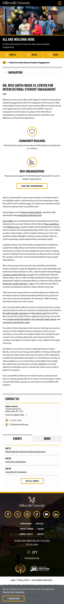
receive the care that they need (16, 322)
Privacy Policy (23, 580)
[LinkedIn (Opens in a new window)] (56, 514)
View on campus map (16, 415)
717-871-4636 (32, 544)
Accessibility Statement (42, 580)
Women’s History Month (31, 212)
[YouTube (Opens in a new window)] (46, 514)
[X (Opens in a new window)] (17, 514)
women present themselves (19, 319)
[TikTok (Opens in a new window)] (37, 514)
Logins (40, 529)
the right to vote (39, 313)
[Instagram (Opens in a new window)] (27, 514)
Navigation (15, 72)
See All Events (32, 481)
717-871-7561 (16, 420)
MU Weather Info (32, 558)
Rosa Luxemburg (51, 224)
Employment (26, 523)
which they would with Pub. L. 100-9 (18, 283)
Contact (40, 534)
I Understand (13, 598)
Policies (39, 523)
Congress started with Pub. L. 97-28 (18, 274)
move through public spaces (43, 319)
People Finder (26, 529)
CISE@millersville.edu (19, 424)
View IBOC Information (32, 186)
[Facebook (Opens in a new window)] (8, 514)
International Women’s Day (30, 215)
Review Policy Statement (13, 592)
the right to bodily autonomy (15, 313)
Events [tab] (17, 438)
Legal (13, 580)
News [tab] (47, 438)
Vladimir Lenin (12, 227)
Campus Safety (26, 534)
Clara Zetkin (8, 221)
